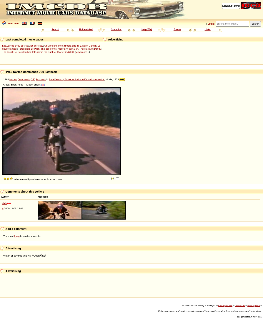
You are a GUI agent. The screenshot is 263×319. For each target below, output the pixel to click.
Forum (177, 29)
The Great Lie (9, 52)
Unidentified (86, 29)
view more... (82, 52)
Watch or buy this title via (24, 255)
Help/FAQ (146, 29)
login (17, 236)
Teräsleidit (24, 48)
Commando (24, 79)
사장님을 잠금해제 (64, 52)
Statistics (116, 29)
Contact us (240, 305)
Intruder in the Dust (42, 52)
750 (33, 79)
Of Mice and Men (53, 45)
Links (207, 29)
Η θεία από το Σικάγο (76, 45)
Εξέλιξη (35, 48)
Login (211, 23)
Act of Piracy (36, 45)
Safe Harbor (24, 52)
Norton (13, 79)
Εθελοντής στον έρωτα (15, 45)
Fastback (41, 79)
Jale (4, 203)
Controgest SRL (225, 305)
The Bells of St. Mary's (53, 48)
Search (55, 29)
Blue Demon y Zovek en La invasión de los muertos (76, 79)
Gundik (93, 45)
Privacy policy (253, 305)
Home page (13, 23)
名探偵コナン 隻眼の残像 (79, 48)
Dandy (97, 48)
